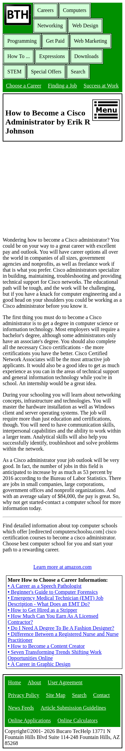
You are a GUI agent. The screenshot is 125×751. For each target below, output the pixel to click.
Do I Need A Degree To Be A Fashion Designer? (61, 628)
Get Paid (55, 41)
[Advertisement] (63, 188)
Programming (22, 41)
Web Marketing (90, 41)
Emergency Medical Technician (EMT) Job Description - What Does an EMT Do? (55, 601)
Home (14, 682)
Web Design (85, 25)
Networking (50, 25)
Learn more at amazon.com (62, 567)
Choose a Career (23, 85)
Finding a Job (62, 85)
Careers (45, 10)
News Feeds (21, 708)
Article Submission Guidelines (73, 708)
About (34, 682)
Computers (74, 10)
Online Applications (29, 720)
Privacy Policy (23, 695)
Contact (101, 695)
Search (78, 71)
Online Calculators (77, 720)
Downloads (86, 56)
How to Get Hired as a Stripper (42, 610)
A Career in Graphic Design (39, 664)
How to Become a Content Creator (46, 646)
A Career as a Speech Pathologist (45, 586)
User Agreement (65, 682)
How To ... (18, 56)
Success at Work (101, 85)
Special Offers (46, 71)
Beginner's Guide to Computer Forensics (53, 592)
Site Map (55, 695)
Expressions (52, 56)
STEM (14, 71)
